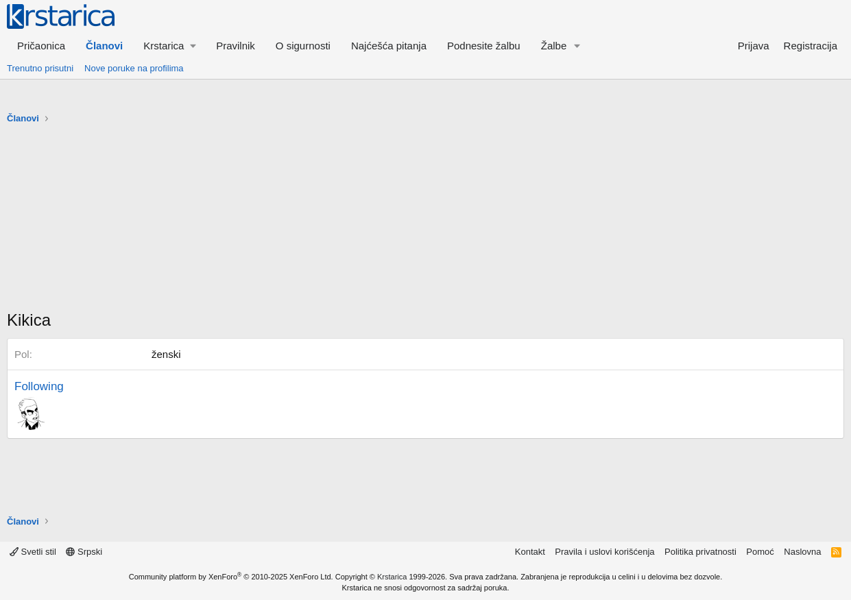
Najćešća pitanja (389, 45)
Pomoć (760, 552)
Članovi (104, 45)
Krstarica (392, 577)
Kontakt (530, 552)
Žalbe (554, 45)
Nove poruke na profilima (134, 68)
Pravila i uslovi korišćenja (604, 552)
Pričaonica (41, 45)
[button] (169, 45)
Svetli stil (33, 552)
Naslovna (802, 552)
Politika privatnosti (700, 552)
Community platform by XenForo (231, 577)
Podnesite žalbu (483, 45)
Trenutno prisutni (40, 68)
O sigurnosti (303, 45)
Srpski (84, 552)
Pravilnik (235, 45)
